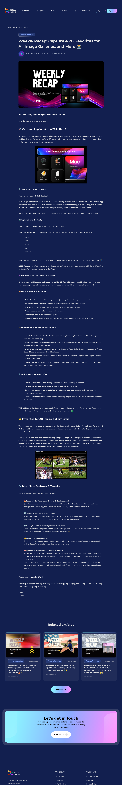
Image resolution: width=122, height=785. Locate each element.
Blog (74, 11)
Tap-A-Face (59, 780)
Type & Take (59, 777)
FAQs (52, 11)
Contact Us (85, 11)
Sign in (100, 11)
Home (7, 27)
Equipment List (92, 777)
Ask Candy (90, 780)
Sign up (112, 11)
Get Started (26, 11)
